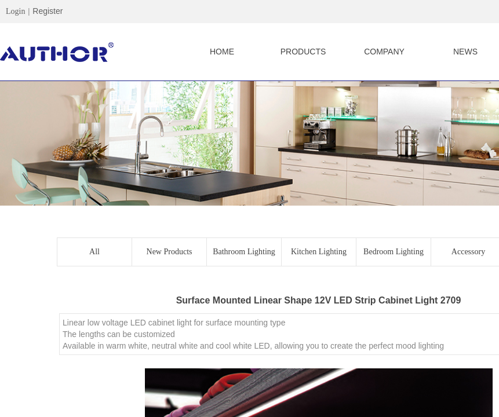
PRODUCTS (303, 51)
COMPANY (384, 51)
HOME (222, 51)
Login (15, 11)
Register (47, 11)
